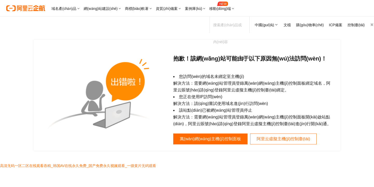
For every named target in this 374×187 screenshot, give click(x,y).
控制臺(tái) (356, 25)
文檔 (287, 25)
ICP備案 (335, 25)
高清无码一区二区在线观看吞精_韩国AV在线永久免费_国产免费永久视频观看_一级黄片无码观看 (78, 166)
